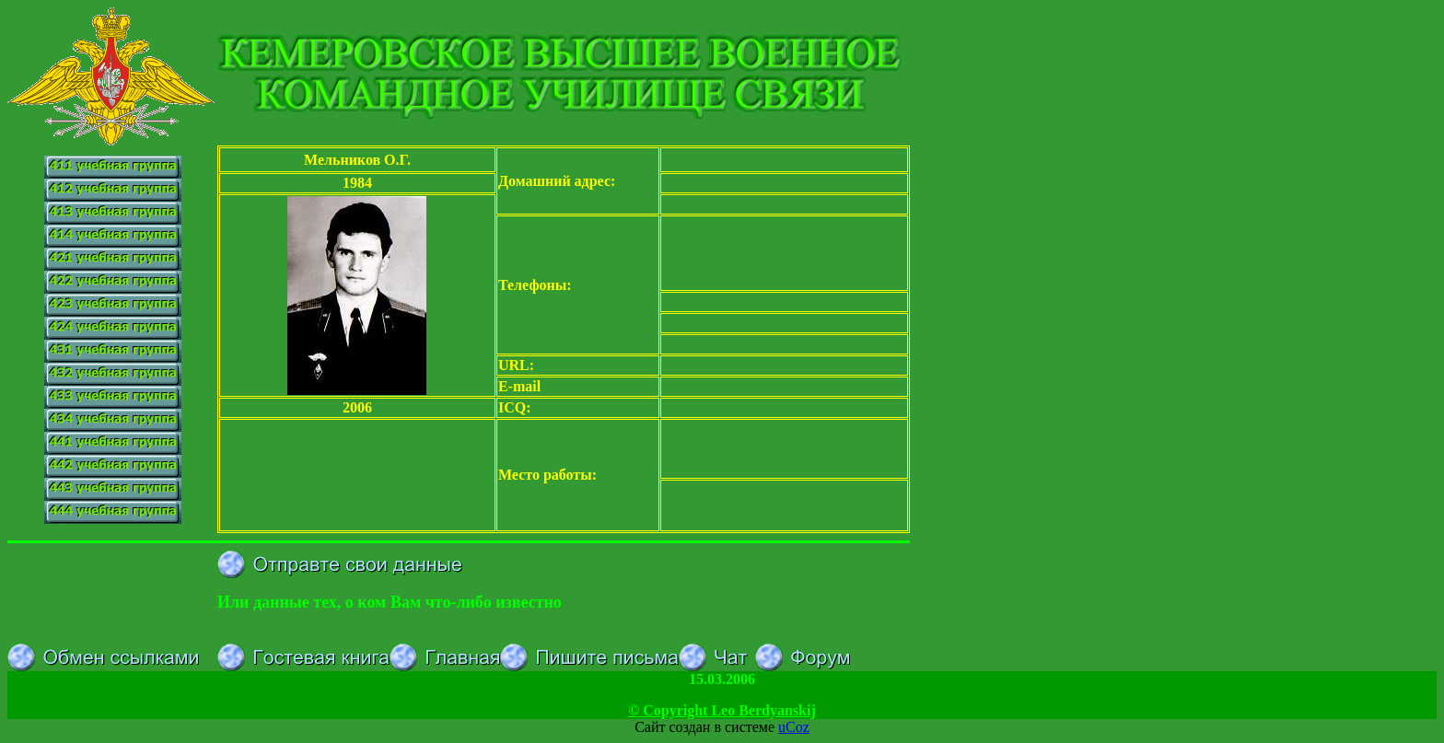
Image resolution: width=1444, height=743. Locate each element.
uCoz (793, 727)
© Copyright (722, 710)
